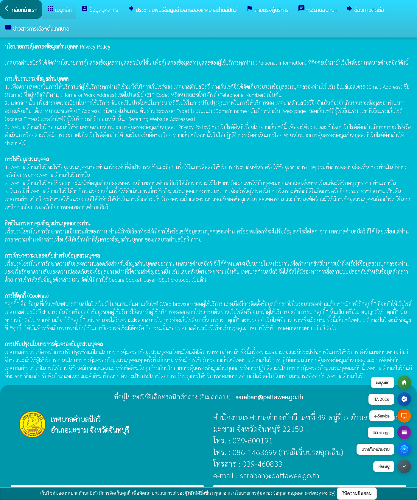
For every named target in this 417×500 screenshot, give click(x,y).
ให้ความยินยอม (357, 493)
